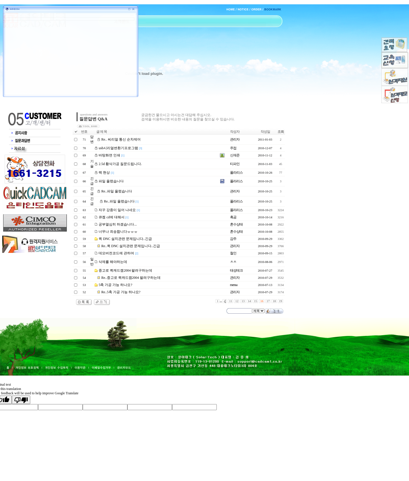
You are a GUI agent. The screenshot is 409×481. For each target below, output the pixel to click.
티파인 (235, 164)
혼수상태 (236, 224)
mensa (234, 285)
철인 (233, 253)
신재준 (235, 155)
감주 (233, 239)
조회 (281, 132)
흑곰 (233, 217)
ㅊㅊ (233, 262)
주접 (233, 148)
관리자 (235, 139)
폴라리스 (236, 173)
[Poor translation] (21, 399)
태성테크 (236, 270)
